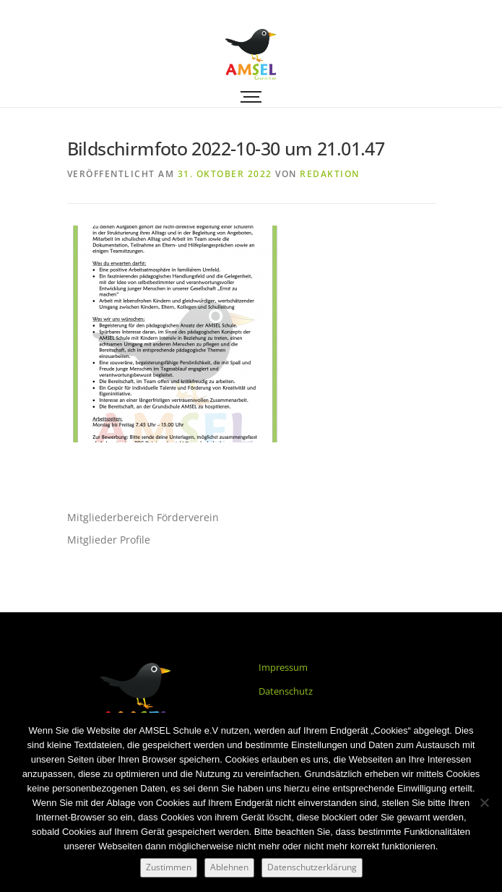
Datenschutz (286, 691)
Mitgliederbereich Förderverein (143, 517)
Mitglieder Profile (108, 539)
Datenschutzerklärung (312, 867)
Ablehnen (229, 867)
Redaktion (330, 174)
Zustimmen (168, 867)
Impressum (283, 667)
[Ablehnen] (484, 802)
